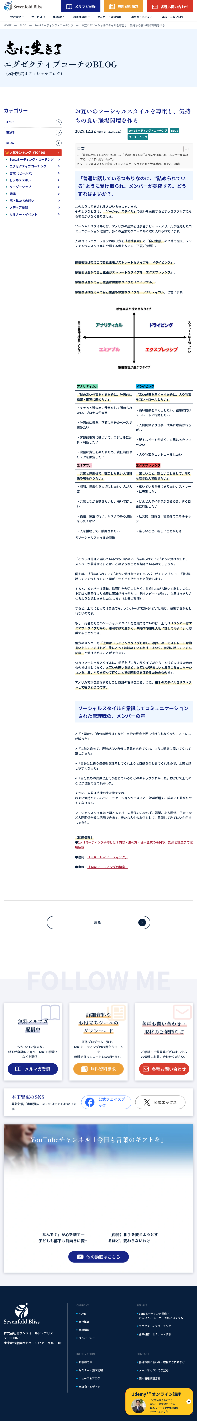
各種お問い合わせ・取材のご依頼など (162, 1364)
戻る (98, 923)
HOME (82, 1316)
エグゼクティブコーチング (28, 166)
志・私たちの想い (22, 200)
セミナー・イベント (23, 214)
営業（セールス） (22, 173)
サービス (37, 17)
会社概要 (15, 17)
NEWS (10, 132)
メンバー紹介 (87, 1340)
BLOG (10, 142)
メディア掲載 (19, 207)
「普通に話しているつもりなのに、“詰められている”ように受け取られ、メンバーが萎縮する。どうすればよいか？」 (134, 157)
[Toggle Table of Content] (184, 149)
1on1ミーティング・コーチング (32, 159)
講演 (13, 193)
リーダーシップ (20, 186)
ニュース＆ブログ (173, 17)
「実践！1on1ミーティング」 (107, 857)
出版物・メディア (142, 17)
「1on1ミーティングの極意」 (107, 867)
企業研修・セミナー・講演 (155, 1336)
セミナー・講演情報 (109, 17)
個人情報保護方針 (149, 1381)
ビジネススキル (20, 180)
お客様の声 (80, 17)
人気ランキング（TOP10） (28, 152)
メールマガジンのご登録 (154, 1372)
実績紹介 (58, 17)
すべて (10, 121)
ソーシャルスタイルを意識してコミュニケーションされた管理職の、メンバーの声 (130, 164)
